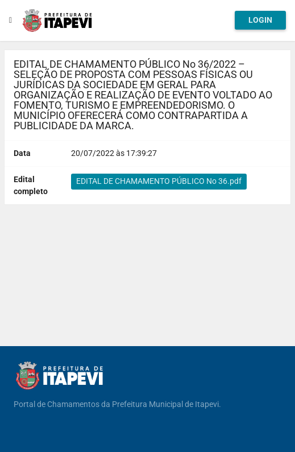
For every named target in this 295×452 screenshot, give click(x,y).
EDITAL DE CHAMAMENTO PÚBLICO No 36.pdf (159, 181)
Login (260, 19)
